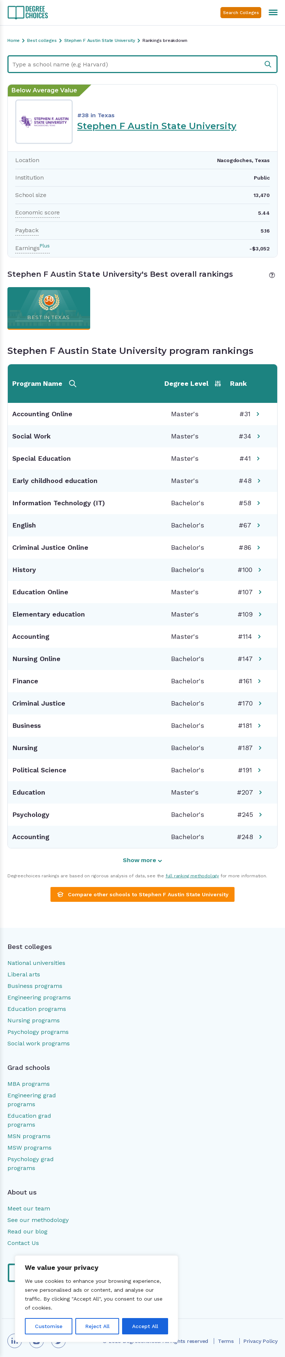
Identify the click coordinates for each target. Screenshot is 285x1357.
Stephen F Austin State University (156, 126)
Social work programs (38, 1043)
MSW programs (29, 1147)
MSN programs (28, 1136)
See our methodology (38, 1219)
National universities (36, 962)
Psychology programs (38, 1031)
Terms (226, 1341)
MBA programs (28, 1083)
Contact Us (23, 1242)
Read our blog (27, 1231)
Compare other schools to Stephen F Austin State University (142, 894)
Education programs (36, 1008)
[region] (96, 1298)
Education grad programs (29, 1120)
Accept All (145, 1326)
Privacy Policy (260, 1341)
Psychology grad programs (30, 1164)
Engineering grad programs (31, 1100)
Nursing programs (33, 1020)
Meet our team (28, 1208)
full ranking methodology (192, 875)
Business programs (34, 985)
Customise (48, 1326)
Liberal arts (23, 974)
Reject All (97, 1326)
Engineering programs (39, 997)
